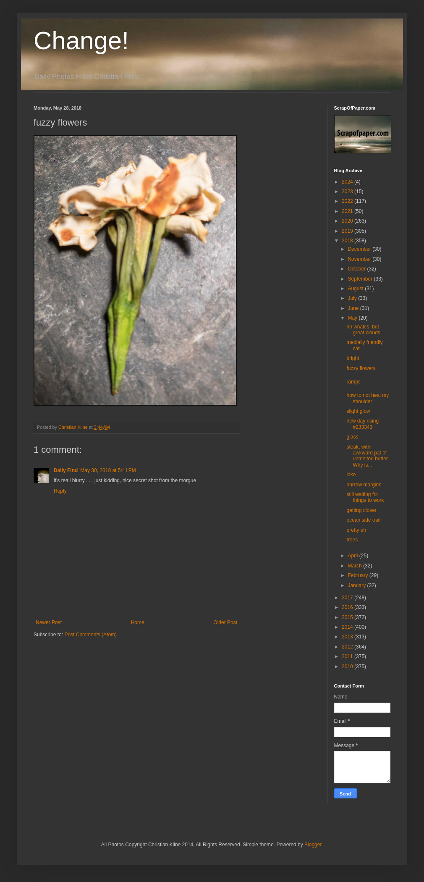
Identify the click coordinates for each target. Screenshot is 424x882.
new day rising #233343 (362, 424)
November (360, 259)
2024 (348, 182)
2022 (348, 201)
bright (352, 358)
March (355, 566)
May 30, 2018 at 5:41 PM (108, 470)
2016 (348, 607)
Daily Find (66, 470)
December (360, 249)
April (353, 556)
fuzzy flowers (360, 368)
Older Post (225, 622)
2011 (348, 656)
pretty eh (356, 530)
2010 (348, 666)
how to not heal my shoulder (367, 398)
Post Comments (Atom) (90, 635)
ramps (353, 382)
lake (351, 475)
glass (352, 437)
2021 (348, 211)
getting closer (361, 510)
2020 (348, 221)
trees (352, 540)
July (353, 298)
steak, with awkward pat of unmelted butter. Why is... (367, 456)
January (357, 585)
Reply (60, 491)
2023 (348, 191)
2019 (348, 231)
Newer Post (49, 622)
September (361, 279)
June (354, 308)
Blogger (313, 845)
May (353, 318)
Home (137, 622)
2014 (348, 627)
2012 (348, 647)
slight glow (358, 411)
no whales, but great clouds (363, 330)
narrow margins (363, 485)
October (357, 269)
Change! (81, 40)
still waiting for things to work (365, 497)
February (358, 575)
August (356, 288)
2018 (348, 241)
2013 (348, 637)
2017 (348, 598)
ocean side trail (363, 520)
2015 (348, 617)
